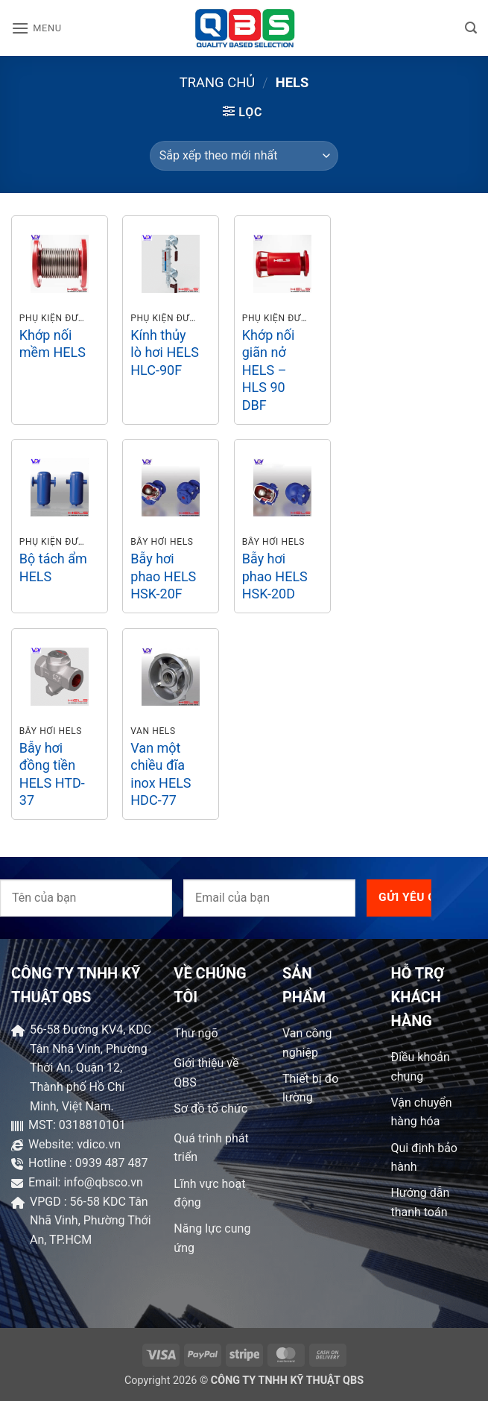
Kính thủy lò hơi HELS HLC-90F (164, 352)
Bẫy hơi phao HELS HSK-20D (275, 576)
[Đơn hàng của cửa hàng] (244, 156)
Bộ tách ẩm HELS (53, 567)
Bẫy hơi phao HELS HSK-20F (163, 576)
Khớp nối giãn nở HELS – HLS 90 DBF (268, 370)
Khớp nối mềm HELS (52, 343)
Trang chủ (218, 82)
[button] (36, 28)
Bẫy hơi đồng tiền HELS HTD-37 (52, 774)
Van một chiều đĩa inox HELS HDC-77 (160, 774)
